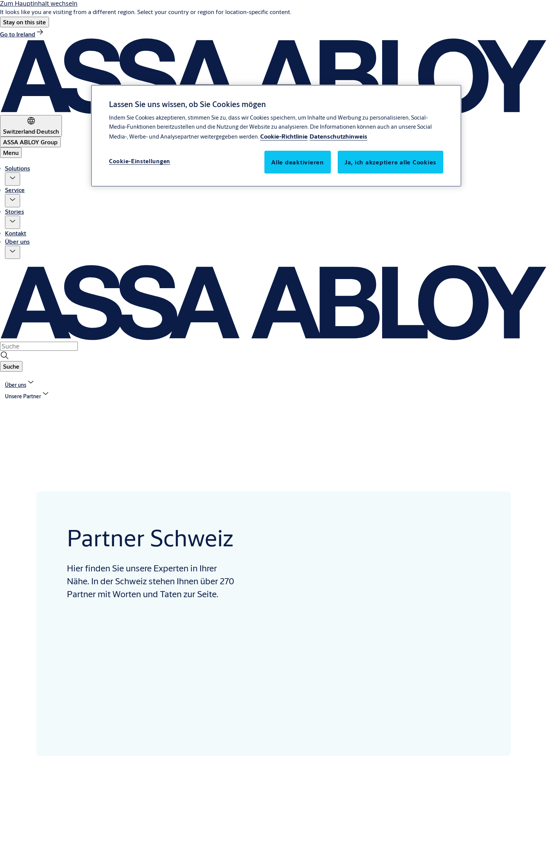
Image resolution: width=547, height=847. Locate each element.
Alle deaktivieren (297, 162)
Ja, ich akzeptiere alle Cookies (390, 162)
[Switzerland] (31, 126)
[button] (24, 22)
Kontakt (15, 233)
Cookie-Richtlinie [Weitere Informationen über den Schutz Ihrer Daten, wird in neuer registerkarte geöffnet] (284, 136)
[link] (22, 34)
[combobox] (39, 346)
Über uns (17, 241)
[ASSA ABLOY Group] (30, 142)
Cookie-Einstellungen (139, 161)
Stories (14, 211)
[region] (276, 135)
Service (15, 190)
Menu (11, 152)
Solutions (17, 168)
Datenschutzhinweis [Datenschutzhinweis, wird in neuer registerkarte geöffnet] (338, 136)
